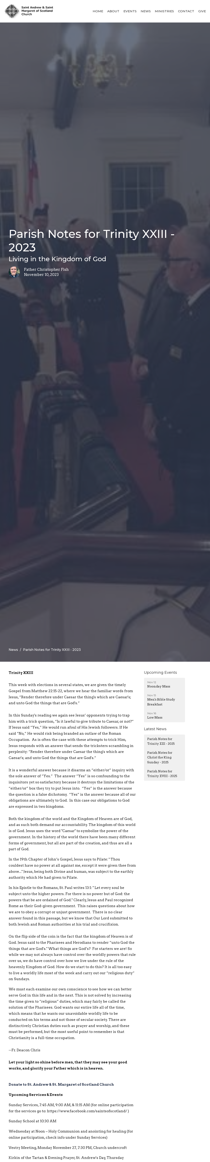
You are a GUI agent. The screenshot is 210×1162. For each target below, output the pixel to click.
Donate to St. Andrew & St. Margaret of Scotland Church (61, 1084)
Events (130, 11)
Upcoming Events (160, 672)
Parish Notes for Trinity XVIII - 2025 (162, 773)
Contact (186, 11)
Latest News (155, 729)
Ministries (164, 11)
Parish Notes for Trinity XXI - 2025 (161, 741)
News (146, 11)
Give (202, 11)
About (113, 11)
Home (98, 11)
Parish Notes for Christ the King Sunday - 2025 (159, 757)
